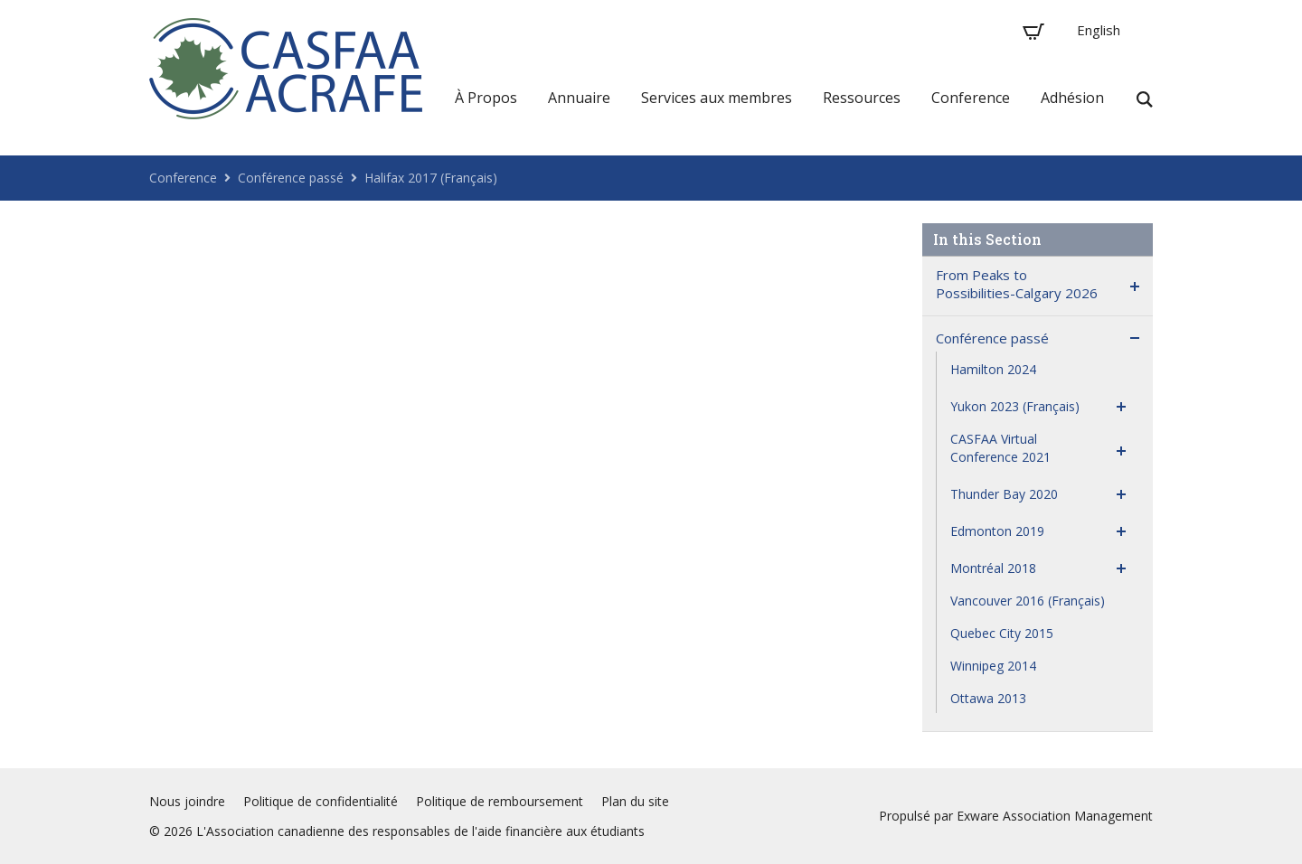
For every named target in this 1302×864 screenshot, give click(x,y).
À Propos (486, 98)
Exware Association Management (1055, 815)
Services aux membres (716, 98)
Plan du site (635, 801)
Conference (970, 98)
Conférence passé (291, 177)
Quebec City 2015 (1001, 633)
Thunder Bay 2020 (1004, 493)
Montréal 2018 (993, 568)
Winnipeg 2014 (993, 665)
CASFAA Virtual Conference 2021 (1000, 447)
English (1098, 30)
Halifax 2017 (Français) (430, 177)
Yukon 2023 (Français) (1015, 406)
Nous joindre (187, 801)
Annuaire (579, 98)
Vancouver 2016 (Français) (1027, 600)
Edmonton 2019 (997, 531)
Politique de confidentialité (320, 801)
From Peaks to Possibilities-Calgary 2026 (1017, 284)
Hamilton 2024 (993, 369)
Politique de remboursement (499, 801)
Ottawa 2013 (988, 698)
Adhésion (1072, 98)
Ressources (862, 98)
